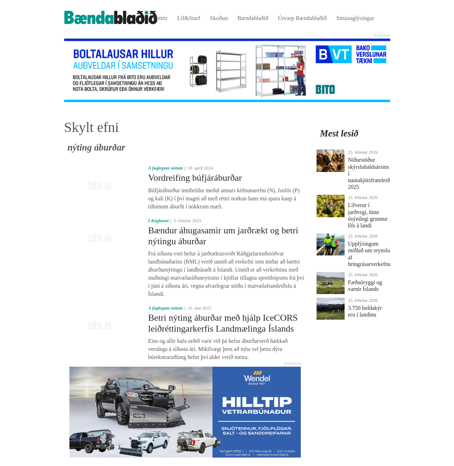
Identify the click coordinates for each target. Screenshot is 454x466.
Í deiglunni (158, 220)
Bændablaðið (253, 18)
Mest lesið (339, 133)
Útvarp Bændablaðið (302, 18)
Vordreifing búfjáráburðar (195, 178)
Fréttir (160, 18)
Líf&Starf (188, 18)
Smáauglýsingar (355, 18)
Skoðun (219, 18)
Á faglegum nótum (165, 168)
